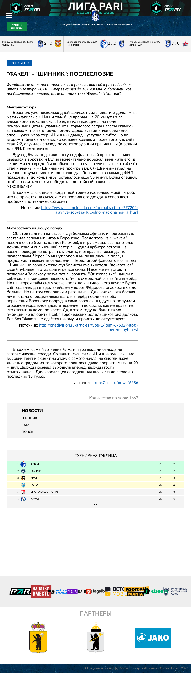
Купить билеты (17, 27)
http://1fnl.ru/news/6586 (116, 383)
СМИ (25, 425)
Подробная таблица (95, 504)
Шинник (29, 418)
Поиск (27, 432)
